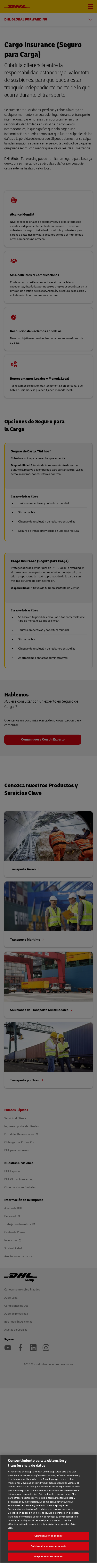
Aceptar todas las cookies (48, 1556)
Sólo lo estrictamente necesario (48, 1546)
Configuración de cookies (48, 1535)
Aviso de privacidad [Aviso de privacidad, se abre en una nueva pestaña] (59, 1524)
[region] (48, 1509)
